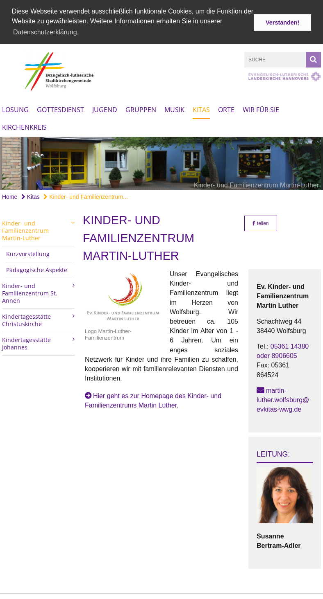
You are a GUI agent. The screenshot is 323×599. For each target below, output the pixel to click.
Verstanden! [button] (282, 22)
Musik (174, 104)
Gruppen (140, 104)
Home (9, 192)
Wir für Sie (261, 104)
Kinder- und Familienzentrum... (85, 192)
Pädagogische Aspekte (36, 265)
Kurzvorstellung (28, 249)
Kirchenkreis (24, 122)
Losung (15, 104)
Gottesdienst (60, 104)
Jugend (104, 104)
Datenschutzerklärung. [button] (46, 32)
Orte (226, 104)
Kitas (201, 104)
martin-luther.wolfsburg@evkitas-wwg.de (283, 395)
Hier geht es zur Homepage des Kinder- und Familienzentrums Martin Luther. (153, 395)
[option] (161, 158)
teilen (260, 219)
